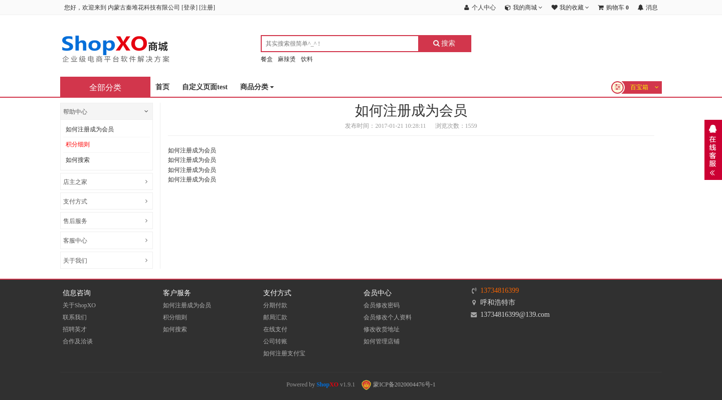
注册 (207, 7)
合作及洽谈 (78, 341)
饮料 (307, 59)
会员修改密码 (382, 305)
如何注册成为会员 (90, 129)
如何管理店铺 (382, 341)
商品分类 (257, 87)
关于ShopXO (79, 305)
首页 (162, 87)
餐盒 (267, 59)
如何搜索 (78, 159)
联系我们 (75, 317)
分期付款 (275, 305)
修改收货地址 (382, 329)
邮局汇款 (275, 317)
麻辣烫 (287, 59)
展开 (713, 150)
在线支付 (275, 329)
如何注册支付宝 (284, 353)
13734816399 (499, 290)
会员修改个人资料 (388, 317)
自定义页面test (205, 87)
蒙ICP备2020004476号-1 (399, 384)
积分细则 (78, 144)
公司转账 (275, 341)
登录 (190, 7)
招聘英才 (75, 329)
